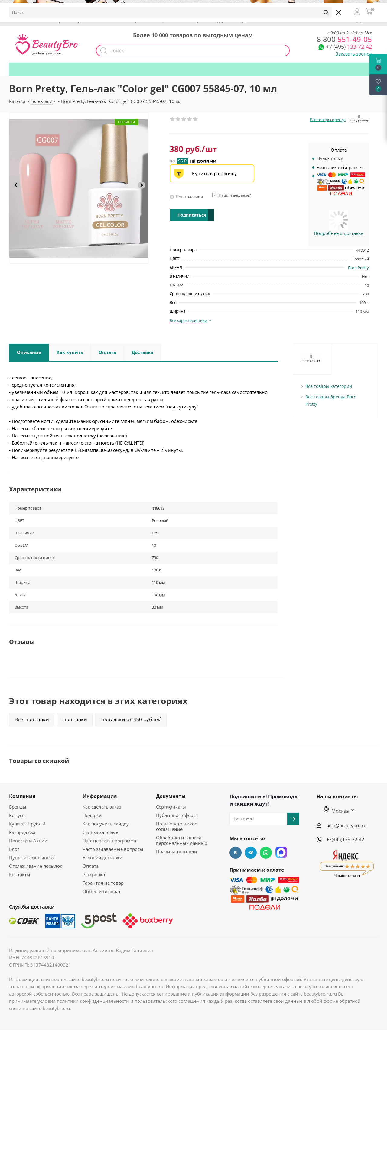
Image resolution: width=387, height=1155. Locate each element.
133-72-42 (349, 46)
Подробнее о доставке (338, 233)
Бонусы (59, 20)
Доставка (87, 20)
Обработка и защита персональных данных (181, 840)
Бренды (17, 807)
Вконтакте (235, 853)
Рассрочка (94, 874)
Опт (113, 20)
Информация (100, 796)
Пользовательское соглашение (176, 826)
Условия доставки (102, 857)
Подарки (244, 20)
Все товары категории (328, 386)
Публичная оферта (177, 815)
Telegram (251, 853)
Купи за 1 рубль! (27, 824)
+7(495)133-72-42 (345, 839)
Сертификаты (171, 807)
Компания (22, 796)
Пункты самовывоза (31, 857)
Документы (171, 796)
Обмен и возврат (102, 891)
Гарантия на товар (103, 883)
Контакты (19, 874)
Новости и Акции (28, 841)
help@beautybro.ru (346, 825)
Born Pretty (358, 267)
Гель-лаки (74, 719)
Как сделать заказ (102, 807)
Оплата (91, 866)
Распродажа (22, 832)
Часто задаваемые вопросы (113, 849)
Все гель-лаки (32, 719)
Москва (336, 811)
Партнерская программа (109, 841)
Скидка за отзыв (101, 832)
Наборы (161, 20)
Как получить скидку (202, 20)
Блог (14, 849)
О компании (27, 20)
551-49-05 (344, 39)
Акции (134, 20)
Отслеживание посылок (35, 866)
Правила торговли (176, 851)
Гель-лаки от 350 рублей (130, 719)
